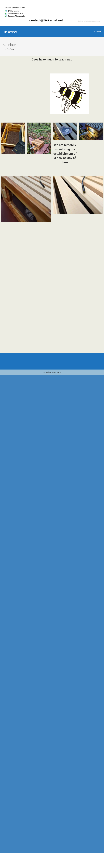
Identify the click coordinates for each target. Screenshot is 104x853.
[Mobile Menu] (97, 31)
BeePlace (10, 49)
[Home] (3, 49)
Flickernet (10, 31)
